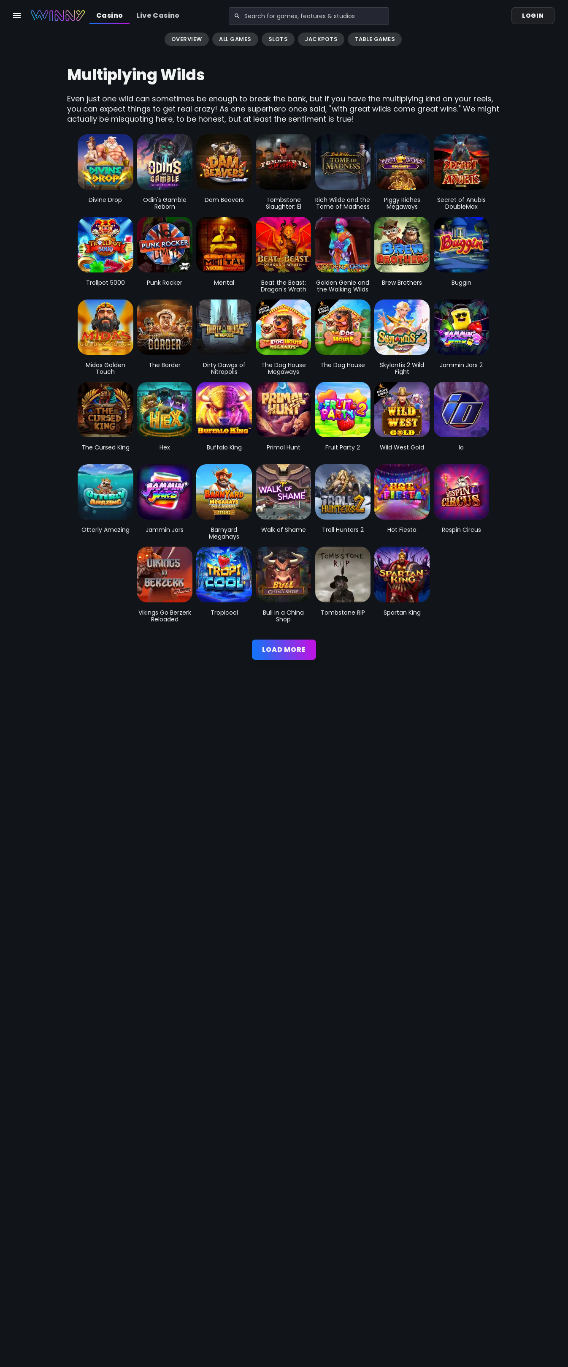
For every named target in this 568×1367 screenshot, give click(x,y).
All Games (235, 39)
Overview (186, 39)
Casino (109, 15)
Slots (278, 39)
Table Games (374, 39)
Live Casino (157, 15)
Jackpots (321, 39)
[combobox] (296, 16)
